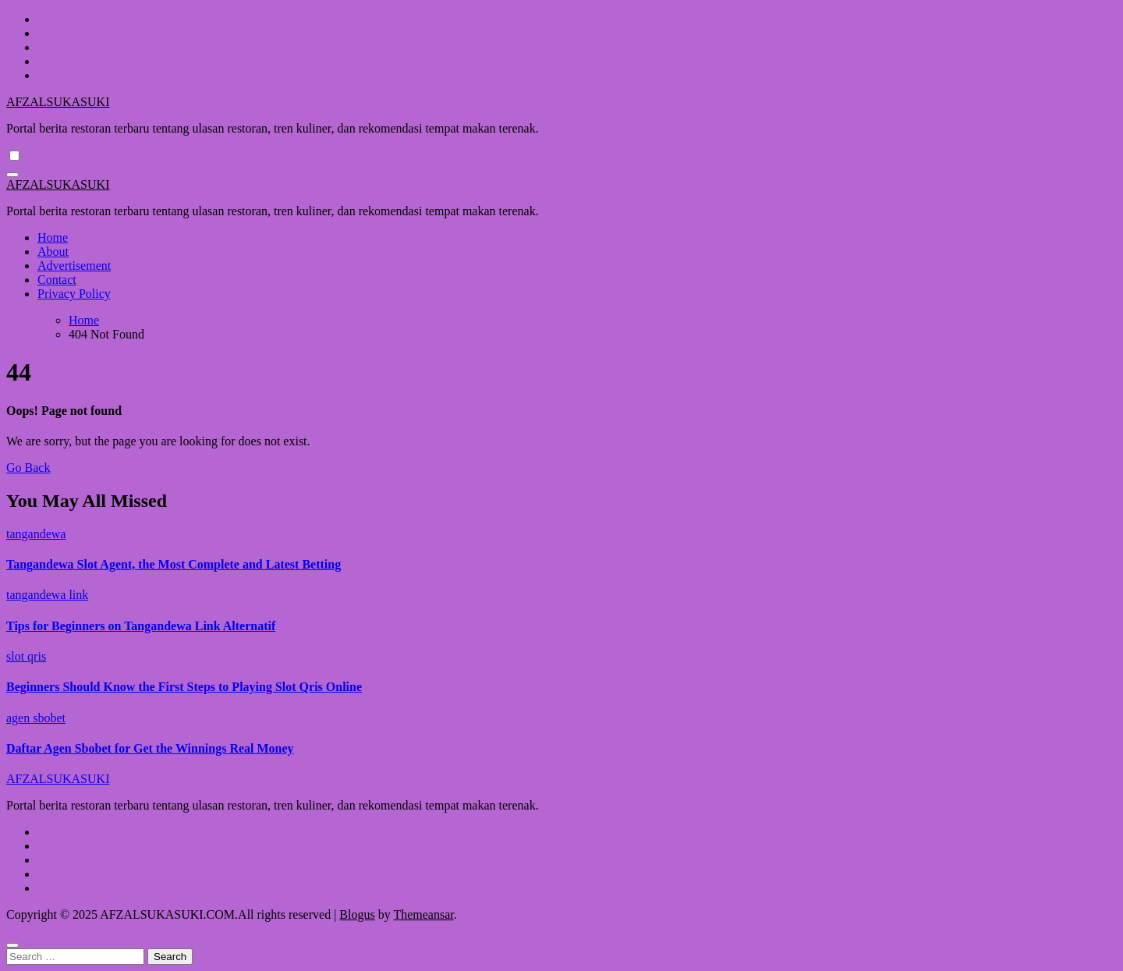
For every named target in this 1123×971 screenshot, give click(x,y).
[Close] (12, 945)
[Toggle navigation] (12, 174)
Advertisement (74, 265)
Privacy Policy (74, 293)
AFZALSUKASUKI (57, 101)
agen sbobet (36, 718)
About (53, 251)
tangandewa (36, 533)
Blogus (356, 914)
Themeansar (423, 914)
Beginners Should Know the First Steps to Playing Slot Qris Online (184, 686)
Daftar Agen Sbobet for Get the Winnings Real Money (150, 748)
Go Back (28, 467)
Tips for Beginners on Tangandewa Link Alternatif (140, 626)
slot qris (26, 656)
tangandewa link (47, 594)
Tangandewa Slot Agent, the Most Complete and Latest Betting (173, 564)
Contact (56, 279)
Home (52, 237)
